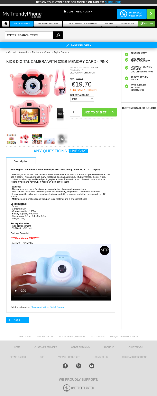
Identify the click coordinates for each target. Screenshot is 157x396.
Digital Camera (57, 307)
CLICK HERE (113, 2)
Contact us (101, 357)
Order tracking (80, 347)
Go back (12, 52)
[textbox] (34, 35)
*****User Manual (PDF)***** (25, 238)
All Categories (22, 24)
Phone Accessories (48, 24)
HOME (17, 347)
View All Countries (69, 357)
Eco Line (148, 24)
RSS (42, 357)
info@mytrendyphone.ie (124, 336)
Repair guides (18, 357)
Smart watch (127, 24)
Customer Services (45, 347)
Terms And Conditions (134, 357)
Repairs (109, 24)
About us (109, 347)
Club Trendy (136, 347)
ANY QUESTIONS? (61, 151)
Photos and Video (39, 307)
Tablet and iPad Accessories (82, 24)
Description (21, 161)
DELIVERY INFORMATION (82, 73)
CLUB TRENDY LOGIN (79, 11)
